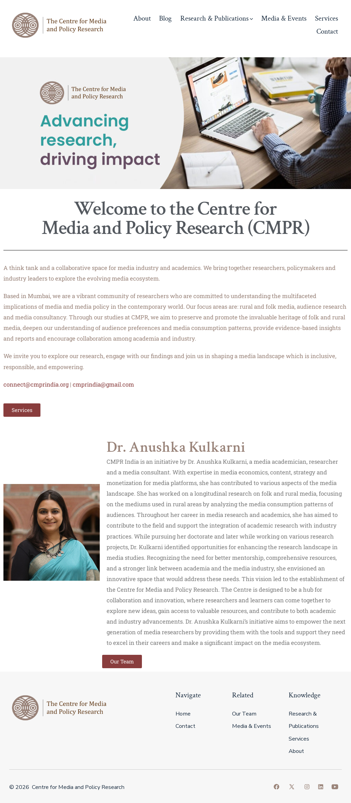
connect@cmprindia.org (36, 384)
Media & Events (283, 18)
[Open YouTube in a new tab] (335, 787)
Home (183, 714)
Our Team (244, 714)
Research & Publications (216, 18)
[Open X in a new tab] (292, 787)
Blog (165, 18)
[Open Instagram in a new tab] (307, 787)
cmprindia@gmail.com (103, 384)
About (142, 18)
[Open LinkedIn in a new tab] (321, 787)
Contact (327, 31)
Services (326, 18)
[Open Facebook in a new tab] (276, 787)
